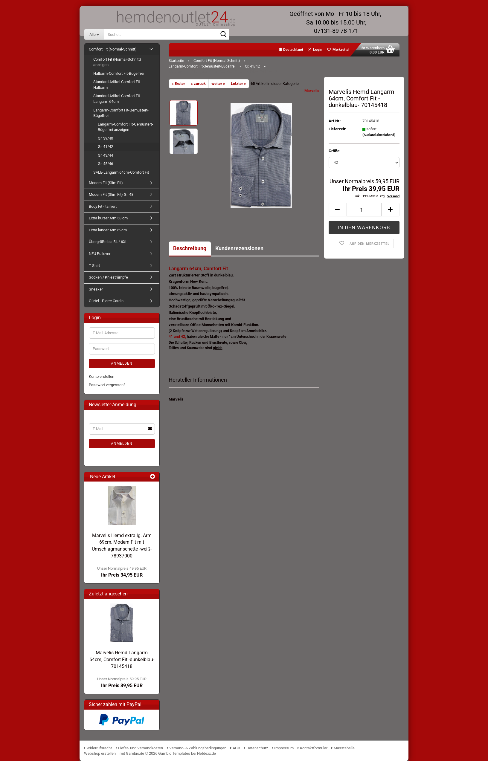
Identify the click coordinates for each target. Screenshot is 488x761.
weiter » (218, 83)
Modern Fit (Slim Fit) (106, 183)
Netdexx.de (206, 753)
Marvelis (311, 90)
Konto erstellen (101, 376)
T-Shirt (94, 265)
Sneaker (96, 289)
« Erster (178, 83)
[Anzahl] (364, 209)
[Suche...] (94, 34)
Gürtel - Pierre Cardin (106, 301)
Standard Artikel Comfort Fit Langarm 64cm (116, 99)
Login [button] (315, 50)
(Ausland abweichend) (378, 135)
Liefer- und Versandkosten (139, 748)
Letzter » (238, 83)
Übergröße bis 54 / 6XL (108, 241)
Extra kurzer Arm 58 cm (108, 218)
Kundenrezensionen (239, 248)
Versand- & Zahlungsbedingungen (197, 748)
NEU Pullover (99, 253)
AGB (235, 748)
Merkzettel (338, 50)
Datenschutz (256, 748)
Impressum (283, 748)
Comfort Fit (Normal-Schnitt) (113, 49)
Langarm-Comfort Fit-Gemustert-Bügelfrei (121, 113)
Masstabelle (343, 748)
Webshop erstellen (100, 753)
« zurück (198, 83)
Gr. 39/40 (105, 138)
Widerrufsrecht (98, 748)
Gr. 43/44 (105, 155)
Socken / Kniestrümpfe (108, 277)
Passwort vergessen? (107, 385)
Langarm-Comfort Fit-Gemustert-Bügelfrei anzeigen (125, 127)
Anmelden (121, 363)
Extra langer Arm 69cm (108, 230)
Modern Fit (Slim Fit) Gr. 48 (111, 194)
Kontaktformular (312, 748)
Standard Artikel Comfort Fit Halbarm (116, 85)
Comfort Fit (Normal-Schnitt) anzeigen (117, 62)
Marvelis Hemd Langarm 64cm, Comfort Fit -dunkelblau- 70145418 (121, 659)
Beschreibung (189, 248)
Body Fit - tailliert (103, 206)
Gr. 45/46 (105, 163)
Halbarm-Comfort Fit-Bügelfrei (118, 73)
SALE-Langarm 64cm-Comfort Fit (121, 172)
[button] (291, 49)
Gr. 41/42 (105, 146)
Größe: (335, 151)
